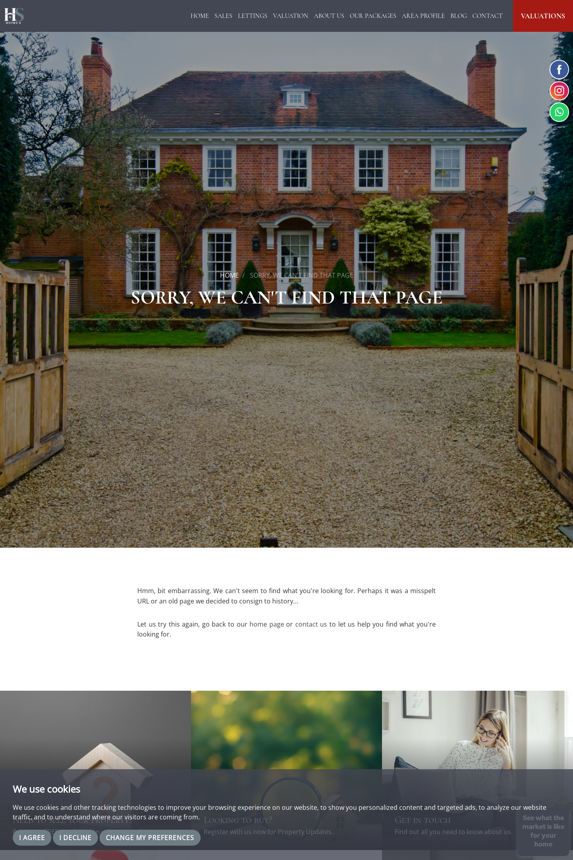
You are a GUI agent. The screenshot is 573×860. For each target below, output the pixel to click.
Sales (223, 16)
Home (200, 16)
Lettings (252, 16)
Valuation (290, 16)
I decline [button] (75, 837)
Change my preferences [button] (150, 837)
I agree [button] (32, 837)
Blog (458, 16)
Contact (487, 16)
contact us (311, 624)
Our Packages (373, 16)
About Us (329, 16)
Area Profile (423, 16)
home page (266, 624)
